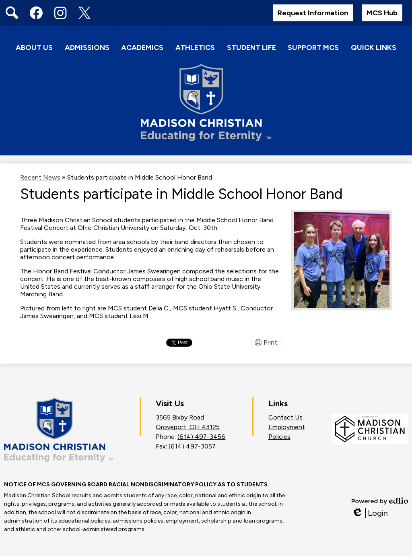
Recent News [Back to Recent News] (40, 177)
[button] (34, 48)
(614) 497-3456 (201, 436)
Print (270, 342)
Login (370, 513)
